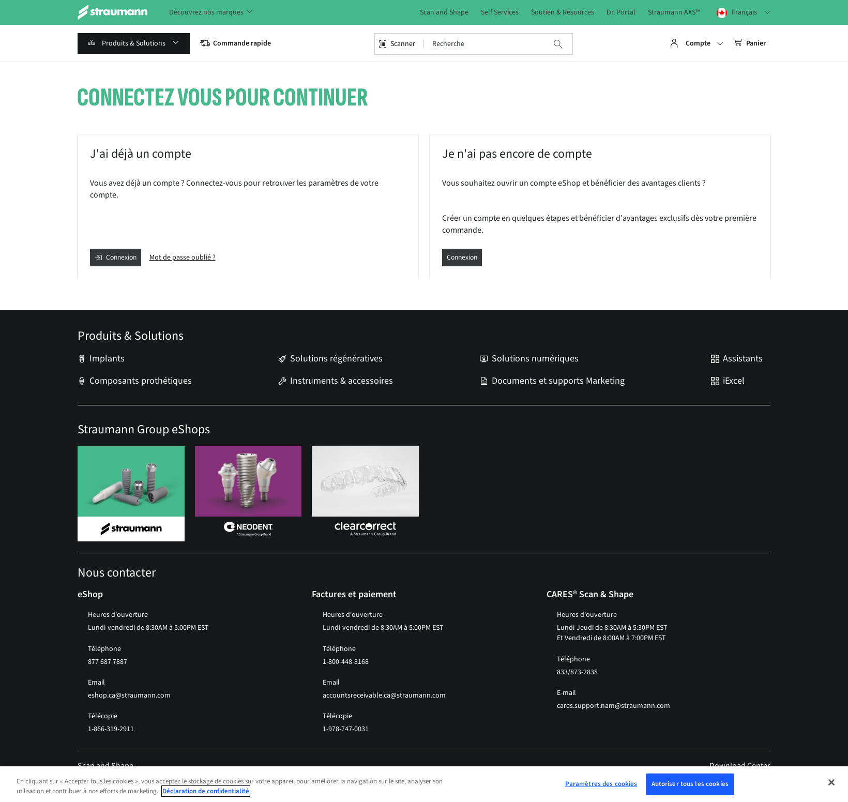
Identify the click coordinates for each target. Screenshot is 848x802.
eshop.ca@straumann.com (129, 695)
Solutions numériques (535, 359)
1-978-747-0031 (346, 729)
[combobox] (479, 44)
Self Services (500, 12)
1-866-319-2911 (111, 729)
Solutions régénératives (336, 359)
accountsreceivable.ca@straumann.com (384, 695)
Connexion (463, 257)
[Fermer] (831, 782)
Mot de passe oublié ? (185, 257)
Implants (107, 359)
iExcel (734, 381)
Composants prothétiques (140, 381)
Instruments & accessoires (341, 381)
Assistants (743, 359)
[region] (424, 784)
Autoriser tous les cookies (690, 784)
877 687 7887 (107, 662)
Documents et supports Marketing (558, 381)
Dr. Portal (621, 12)
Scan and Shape (444, 12)
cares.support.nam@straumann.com (613, 706)
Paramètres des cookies (601, 784)
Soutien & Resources (562, 12)
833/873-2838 (577, 672)
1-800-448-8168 (346, 662)
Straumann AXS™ (674, 12)
